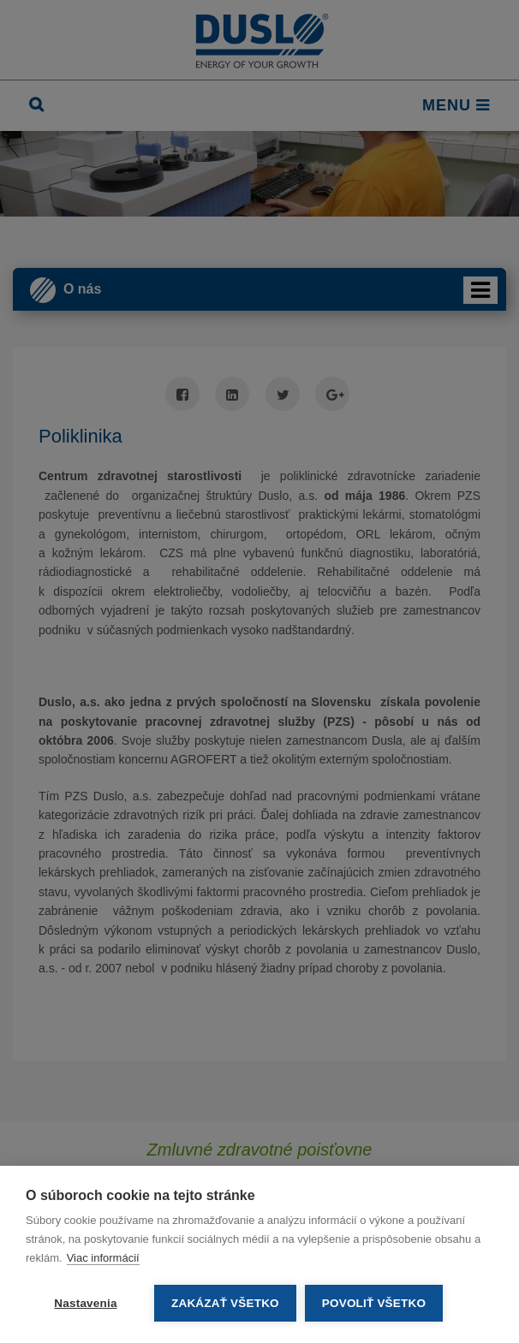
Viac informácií (103, 1257)
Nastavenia (85, 1303)
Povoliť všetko (374, 1303)
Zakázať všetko (225, 1303)
